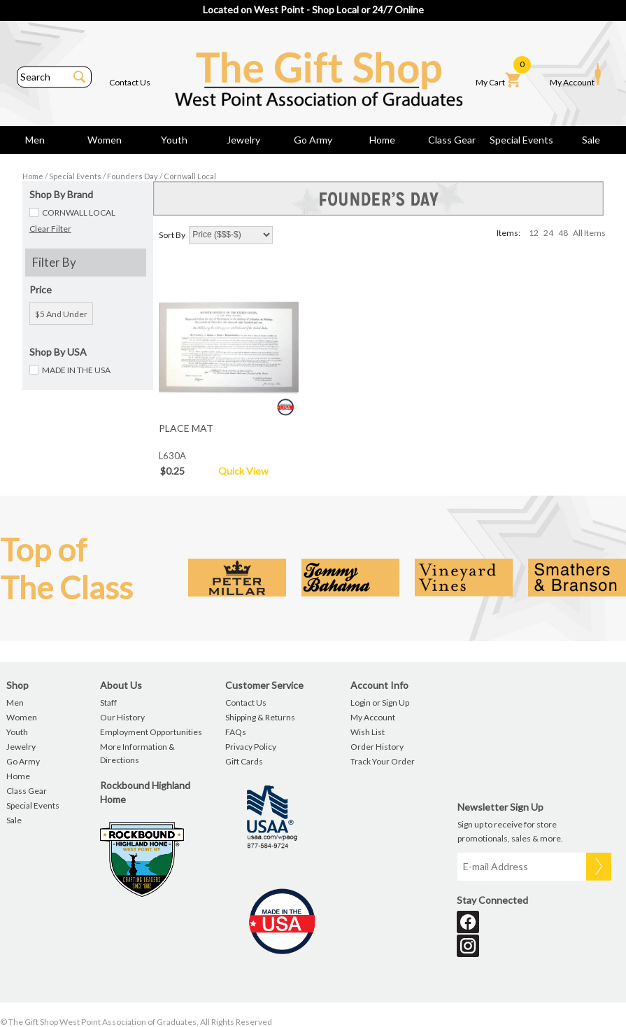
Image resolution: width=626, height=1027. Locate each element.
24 (548, 233)
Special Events (521, 140)
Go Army (313, 140)
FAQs (235, 732)
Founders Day (132, 176)
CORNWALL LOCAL (78, 212)
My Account (575, 75)
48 (563, 233)
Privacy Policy (250, 746)
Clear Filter (50, 228)
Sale (591, 140)
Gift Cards (244, 761)
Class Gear (452, 140)
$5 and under (61, 314)
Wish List (367, 732)
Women (104, 140)
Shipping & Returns (260, 717)
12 (534, 233)
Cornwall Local (190, 176)
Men (35, 140)
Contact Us (129, 82)
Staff (108, 702)
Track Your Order (382, 761)
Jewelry (243, 140)
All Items (589, 233)
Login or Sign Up (379, 702)
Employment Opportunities (151, 732)
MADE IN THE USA (76, 370)
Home (382, 140)
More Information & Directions (137, 753)
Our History (122, 717)
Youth (174, 140)
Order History (377, 746)
